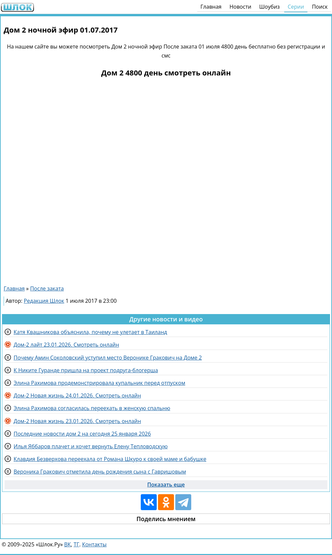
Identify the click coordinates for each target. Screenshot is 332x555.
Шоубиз (269, 6)
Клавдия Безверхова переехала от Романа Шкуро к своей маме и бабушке (110, 459)
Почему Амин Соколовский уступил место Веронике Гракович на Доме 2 (108, 357)
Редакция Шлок (44, 300)
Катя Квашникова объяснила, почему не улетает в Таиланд (90, 332)
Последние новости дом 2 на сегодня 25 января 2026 (82, 433)
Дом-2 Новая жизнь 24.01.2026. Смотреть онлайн (77, 395)
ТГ (76, 544)
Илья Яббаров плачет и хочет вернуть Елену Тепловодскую (91, 446)
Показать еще (166, 484)
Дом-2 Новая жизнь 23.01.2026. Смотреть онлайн (77, 421)
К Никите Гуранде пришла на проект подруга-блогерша (86, 370)
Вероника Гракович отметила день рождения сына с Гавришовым (100, 471)
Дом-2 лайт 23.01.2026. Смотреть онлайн (66, 344)
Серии (296, 6)
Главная (211, 6)
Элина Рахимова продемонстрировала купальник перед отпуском (99, 383)
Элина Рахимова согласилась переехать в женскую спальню (92, 408)
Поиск (320, 6)
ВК (67, 544)
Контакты (94, 544)
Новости (240, 6)
